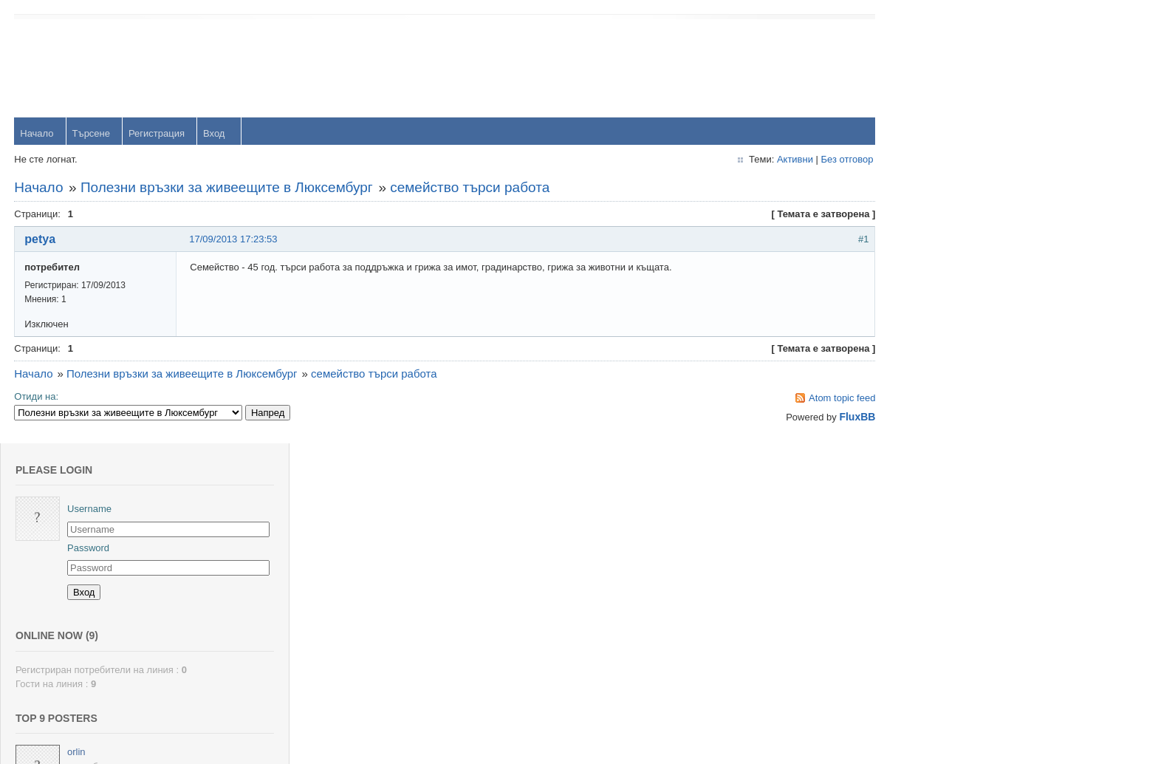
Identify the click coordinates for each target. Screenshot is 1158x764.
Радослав (957, 501)
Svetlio (950, 645)
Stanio (949, 693)
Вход (214, 134)
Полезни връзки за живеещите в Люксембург (227, 188)
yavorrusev (959, 357)
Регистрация (157, 134)
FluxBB (836, 417)
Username (958, 66)
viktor (947, 597)
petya (40, 239)
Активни (773, 160)
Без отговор (825, 160)
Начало (37, 134)
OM (943, 549)
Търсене (91, 134)
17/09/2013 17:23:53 (234, 239)
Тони (946, 405)
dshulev (952, 453)
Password (957, 104)
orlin (945, 309)
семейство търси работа (470, 188)
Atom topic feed (820, 398)
